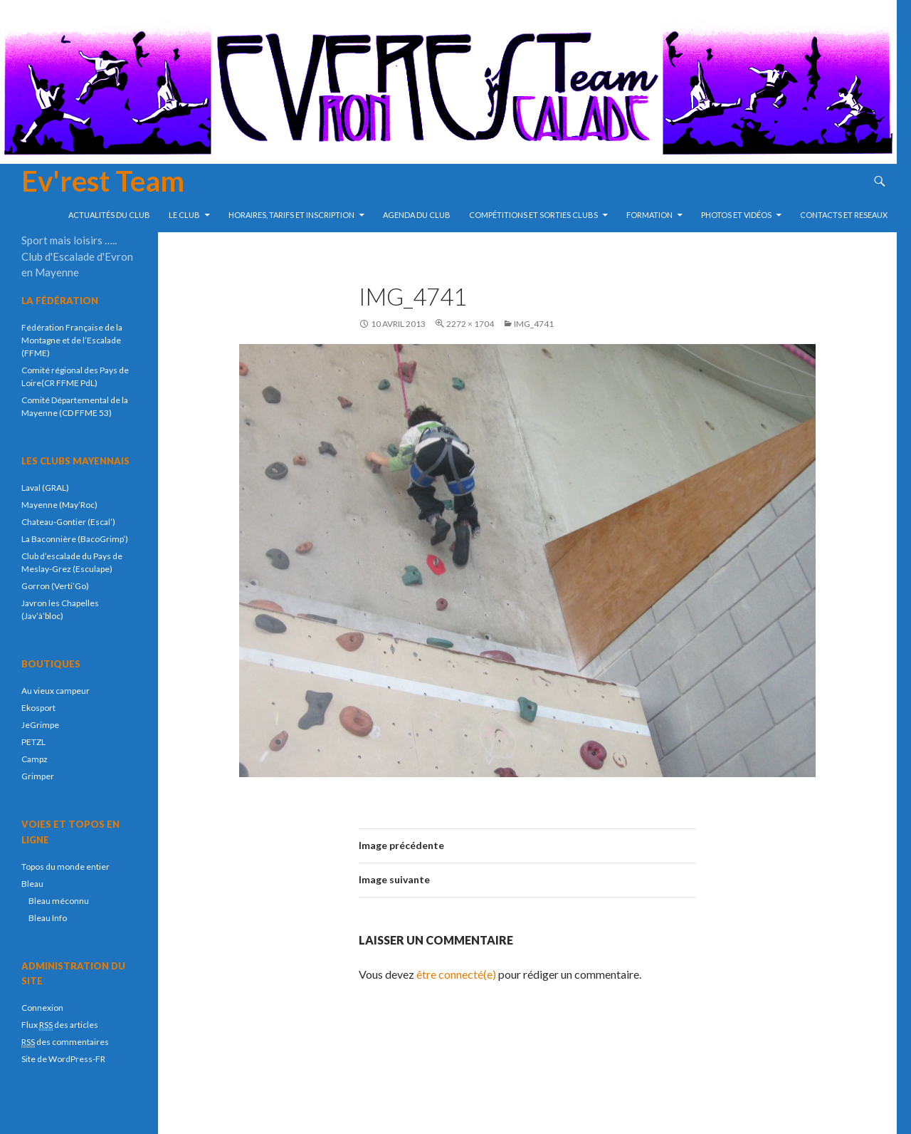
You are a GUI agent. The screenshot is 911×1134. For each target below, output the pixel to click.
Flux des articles (59, 1025)
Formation (649, 214)
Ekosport (38, 707)
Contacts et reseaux (844, 214)
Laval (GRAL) (45, 487)
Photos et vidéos (736, 214)
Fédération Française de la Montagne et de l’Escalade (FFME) (71, 340)
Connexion (42, 1007)
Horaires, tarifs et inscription (291, 214)
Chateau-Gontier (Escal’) (68, 521)
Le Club (184, 214)
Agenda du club (417, 214)
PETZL (33, 742)
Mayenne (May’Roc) (59, 504)
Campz (34, 759)
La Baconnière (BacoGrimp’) (74, 539)
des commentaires (65, 1042)
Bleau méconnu (58, 900)
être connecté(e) (456, 974)
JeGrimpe (40, 724)
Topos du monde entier (65, 866)
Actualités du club (109, 214)
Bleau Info (47, 917)
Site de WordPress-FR (63, 1059)
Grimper (37, 776)
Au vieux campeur (55, 690)
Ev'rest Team (102, 181)
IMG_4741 (534, 323)
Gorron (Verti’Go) (55, 586)
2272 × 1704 (470, 323)
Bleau (32, 883)
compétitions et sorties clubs (533, 214)
